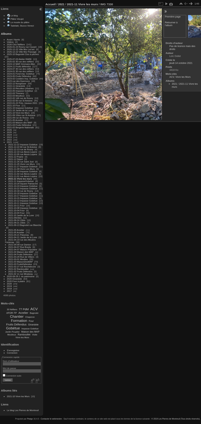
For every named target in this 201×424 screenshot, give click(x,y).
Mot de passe (9, 368)
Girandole (33, 324)
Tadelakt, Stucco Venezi (22, 25)
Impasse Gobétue (30, 328)
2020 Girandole (14, 279)
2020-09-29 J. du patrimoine (21, 276)
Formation (19, 321)
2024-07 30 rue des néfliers (20, 69)
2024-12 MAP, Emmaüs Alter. (21, 64)
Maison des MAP (30, 331)
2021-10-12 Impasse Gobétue (23, 200)
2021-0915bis (15, 218)
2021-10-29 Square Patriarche (23, 183)
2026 (9, 130)
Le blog (14, 15)
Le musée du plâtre (20, 22)
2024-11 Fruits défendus (19, 66)
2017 (9, 291)
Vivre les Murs (22, 337)
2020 (9, 283)
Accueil (50, 4)
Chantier (17, 316)
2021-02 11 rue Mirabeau (20, 274)
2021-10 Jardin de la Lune (20, 110)
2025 (9, 132)
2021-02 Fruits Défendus (20, 271)
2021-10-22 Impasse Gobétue (23, 188)
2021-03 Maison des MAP (19, 122)
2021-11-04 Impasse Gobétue (23, 171)
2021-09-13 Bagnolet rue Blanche (24, 225)
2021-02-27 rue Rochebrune (22, 266)
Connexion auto (12, 375)
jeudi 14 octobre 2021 (180, 63)
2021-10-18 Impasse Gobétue (23, 193)
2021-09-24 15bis (17, 220)
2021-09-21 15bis (17, 222)
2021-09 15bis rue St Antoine (21, 115)
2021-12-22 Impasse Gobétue (23, 144)
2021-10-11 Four (16, 205)
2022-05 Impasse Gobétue (20, 91)
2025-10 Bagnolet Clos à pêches (23, 54)
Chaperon (30, 317)
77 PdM (24, 309)
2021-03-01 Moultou (18, 259)
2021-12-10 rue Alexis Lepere (22, 152)
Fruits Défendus (16, 324)
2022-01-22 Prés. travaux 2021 (22, 103)
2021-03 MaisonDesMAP (20, 261)
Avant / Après (13, 39)
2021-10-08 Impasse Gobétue (23, 208)
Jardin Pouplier (12, 332)
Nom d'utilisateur (11, 361)
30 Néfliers (12, 309)
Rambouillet (24, 334)
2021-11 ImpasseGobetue (21, 181)
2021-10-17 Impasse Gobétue (23, 196)
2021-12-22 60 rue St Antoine (22, 147)
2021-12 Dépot (15, 159)
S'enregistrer (13, 350)
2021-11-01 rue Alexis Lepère (22, 176)
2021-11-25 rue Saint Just (21, 161)
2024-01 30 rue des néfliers (21, 71)
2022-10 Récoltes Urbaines (20, 88)
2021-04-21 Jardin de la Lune (22, 237)
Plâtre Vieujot (17, 19)
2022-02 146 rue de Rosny (20, 98)
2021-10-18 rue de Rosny (20, 191)
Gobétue (13, 328)
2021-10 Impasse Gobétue (20, 108)
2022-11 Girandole (16, 86)
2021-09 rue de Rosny (18, 117)
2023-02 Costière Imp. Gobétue (22, 78)
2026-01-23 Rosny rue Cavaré (22, 47)
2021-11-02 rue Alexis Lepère (22, 174)
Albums (6, 33)
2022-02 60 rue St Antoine (20, 100)
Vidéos (10, 42)
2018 (9, 288)
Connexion (12, 353)
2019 (9, 286)
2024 (9, 135)
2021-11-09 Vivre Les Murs (21, 169)
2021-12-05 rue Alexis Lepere (22, 154)
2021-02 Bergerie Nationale (20, 127)
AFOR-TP (11, 313)
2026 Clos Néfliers (16, 44)
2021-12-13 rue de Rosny (20, 149)
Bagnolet (34, 313)
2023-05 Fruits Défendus (19, 76)
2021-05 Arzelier (15, 120)
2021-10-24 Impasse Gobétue (23, 186)
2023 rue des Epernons (18, 81)
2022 (9, 139)
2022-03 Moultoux (16, 95)
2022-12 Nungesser (16, 83)
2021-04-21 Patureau (18, 235)
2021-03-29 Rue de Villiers (21, 257)
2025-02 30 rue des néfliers (20, 61)
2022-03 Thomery (15, 93)
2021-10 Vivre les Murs (18, 113)
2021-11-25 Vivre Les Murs (21, 164)
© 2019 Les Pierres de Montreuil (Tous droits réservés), (175, 419)
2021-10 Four (13, 105)
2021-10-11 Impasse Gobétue (23, 203)
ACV (34, 309)
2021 (9, 142)
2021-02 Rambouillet (18, 269)
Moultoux (11, 334)
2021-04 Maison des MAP (21, 252)
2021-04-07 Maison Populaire (22, 249)
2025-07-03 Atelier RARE (19, 59)
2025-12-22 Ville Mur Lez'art (21, 49)
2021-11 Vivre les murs (20, 178)
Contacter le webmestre (51, 419)
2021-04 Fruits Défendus (20, 254)
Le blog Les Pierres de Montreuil (23, 410)
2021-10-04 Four (16, 210)
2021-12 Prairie (15, 156)
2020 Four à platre (16, 281)
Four (31, 321)
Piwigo (30, 419)
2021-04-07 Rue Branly (19, 247)
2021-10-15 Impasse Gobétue (23, 198)
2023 (9, 137)
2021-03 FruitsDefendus (20, 264)
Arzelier (23, 312)
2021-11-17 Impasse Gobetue (23, 166)
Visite (34, 334)
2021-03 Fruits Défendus (19, 125)
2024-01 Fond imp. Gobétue (21, 73)
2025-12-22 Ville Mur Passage (22, 52)
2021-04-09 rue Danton (19, 244)
